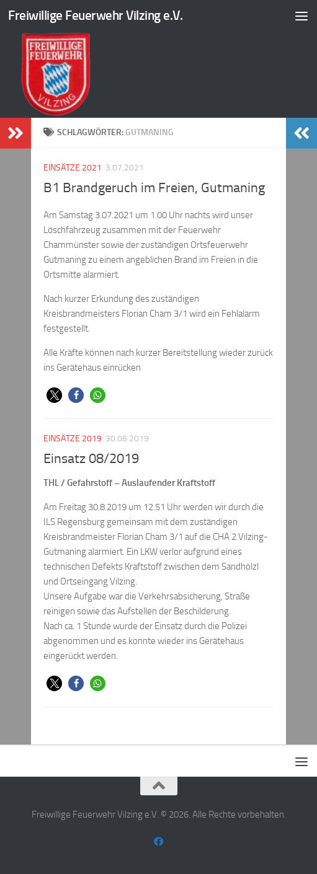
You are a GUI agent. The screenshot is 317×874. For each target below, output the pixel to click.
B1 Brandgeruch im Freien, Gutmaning (154, 188)
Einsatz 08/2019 (91, 459)
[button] (54, 395)
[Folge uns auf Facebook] (158, 842)
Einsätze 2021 (72, 167)
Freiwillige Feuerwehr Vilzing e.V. (95, 15)
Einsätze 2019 (72, 438)
